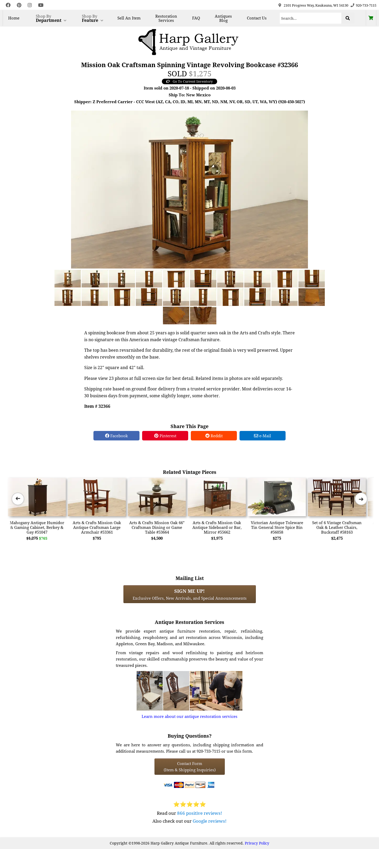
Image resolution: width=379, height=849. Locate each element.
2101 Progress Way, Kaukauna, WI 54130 (316, 5)
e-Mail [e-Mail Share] (262, 435)
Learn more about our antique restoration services (189, 716)
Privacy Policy (257, 843)
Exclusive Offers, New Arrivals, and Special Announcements (190, 594)
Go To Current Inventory (189, 81)
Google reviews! (210, 821)
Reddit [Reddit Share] (214, 435)
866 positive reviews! (199, 813)
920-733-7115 (366, 5)
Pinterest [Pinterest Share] (165, 435)
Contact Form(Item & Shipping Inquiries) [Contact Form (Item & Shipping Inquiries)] (190, 766)
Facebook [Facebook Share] (116, 435)
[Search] (310, 18)
